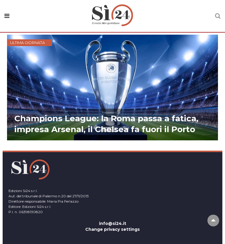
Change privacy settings (112, 229)
